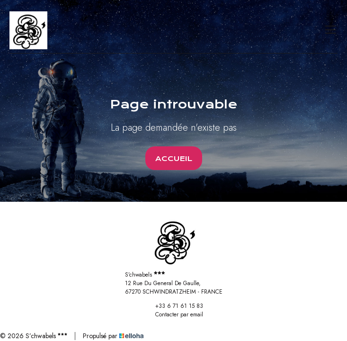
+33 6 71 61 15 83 (173, 306)
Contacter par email (173, 314)
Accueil (173, 158)
